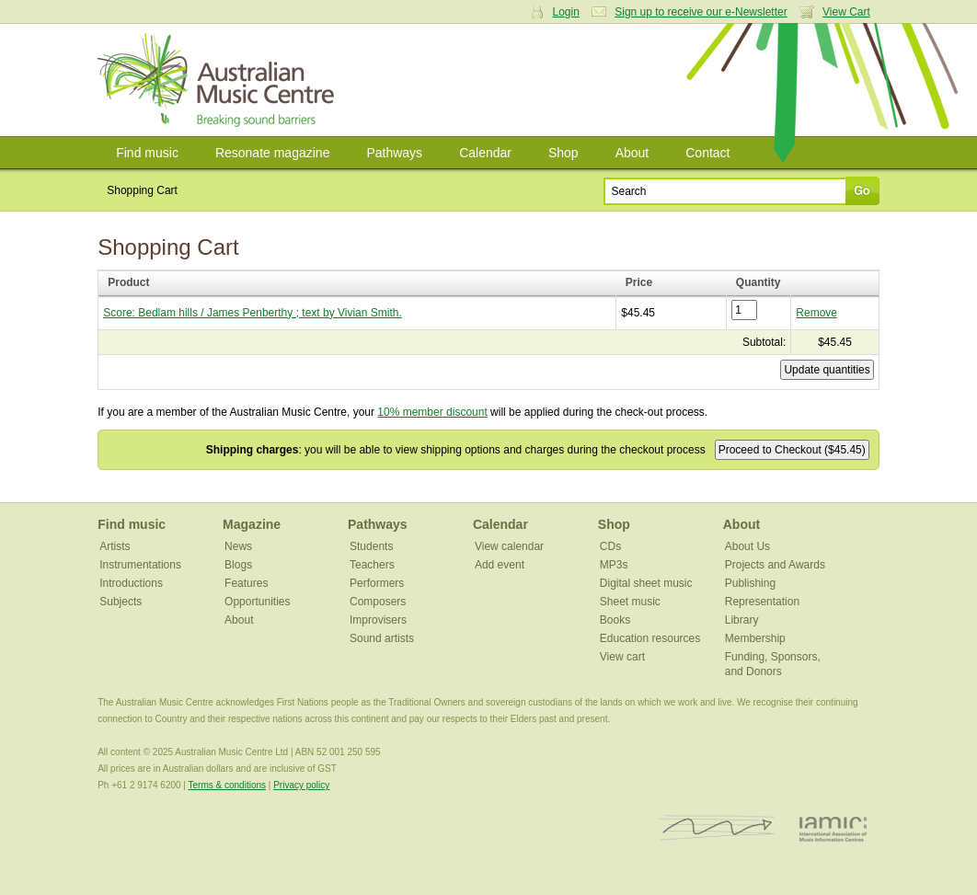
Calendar (485, 152)
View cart (622, 656)
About (632, 152)
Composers (378, 601)
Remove (816, 312)
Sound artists (382, 638)
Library (742, 620)
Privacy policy (301, 785)
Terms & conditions (227, 785)
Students (371, 546)
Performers (377, 583)
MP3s (614, 564)
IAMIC (833, 828)
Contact (707, 152)
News (238, 546)
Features (246, 583)
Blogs (238, 564)
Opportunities (257, 601)
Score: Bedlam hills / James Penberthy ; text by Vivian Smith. (252, 312)
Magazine (252, 524)
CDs (610, 546)
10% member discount (432, 412)
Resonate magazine (272, 152)
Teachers (372, 564)
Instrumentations (140, 564)
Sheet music (630, 601)
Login (566, 12)
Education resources (650, 638)
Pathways (394, 152)
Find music (147, 152)
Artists (114, 546)
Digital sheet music (646, 583)
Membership (755, 638)
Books (615, 620)
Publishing (750, 583)
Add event (499, 564)
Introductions (131, 583)
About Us (747, 546)
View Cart (846, 12)
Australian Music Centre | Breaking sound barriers (219, 80)
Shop (563, 152)
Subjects (120, 601)
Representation (762, 601)
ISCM (717, 828)
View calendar (509, 546)
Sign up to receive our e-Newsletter (701, 12)
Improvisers (378, 620)
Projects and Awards (775, 564)
